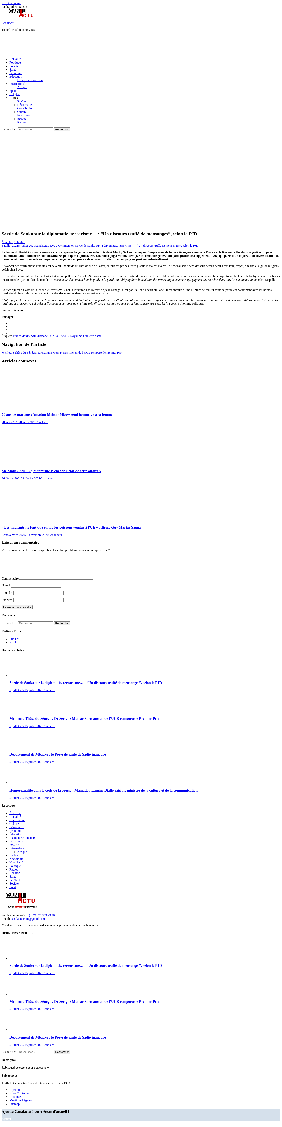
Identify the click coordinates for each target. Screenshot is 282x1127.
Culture (22, 111)
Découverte (24, 104)
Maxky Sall (28, 336)
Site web (7, 604)
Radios (21, 122)
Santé (12, 69)
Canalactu (8, 23)
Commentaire (10, 583)
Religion (14, 94)
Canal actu (55, 535)
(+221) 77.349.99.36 (42, 920)
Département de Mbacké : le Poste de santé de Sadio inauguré (57, 759)
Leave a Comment (123, 245)
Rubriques (8, 1072)
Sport (12, 90)
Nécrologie (16, 863)
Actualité (15, 59)
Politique (15, 62)
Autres (13, 97)
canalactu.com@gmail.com (28, 923)
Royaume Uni (79, 336)
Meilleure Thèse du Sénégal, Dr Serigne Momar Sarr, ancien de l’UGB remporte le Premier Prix (62, 352)
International (17, 83)
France (17, 336)
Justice (13, 860)
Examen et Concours (30, 80)
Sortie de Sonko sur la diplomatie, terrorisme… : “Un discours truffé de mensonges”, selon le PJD (85, 687)
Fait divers (24, 115)
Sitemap (14, 1108)
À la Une (7, 242)
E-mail (7, 597)
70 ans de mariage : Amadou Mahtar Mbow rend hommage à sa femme (57, 414)
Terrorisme (94, 336)
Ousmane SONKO (47, 336)
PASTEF (64, 336)
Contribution (25, 108)
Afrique (22, 87)
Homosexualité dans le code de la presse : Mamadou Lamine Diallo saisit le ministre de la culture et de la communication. (104, 795)
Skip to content (11, 3)
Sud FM (14, 643)
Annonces (15, 1101)
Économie (15, 73)
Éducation (15, 76)
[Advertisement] (73, 44)
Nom (6, 590)
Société (14, 66)
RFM (12, 647)
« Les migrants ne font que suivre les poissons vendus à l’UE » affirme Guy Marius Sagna (71, 527)
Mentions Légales (20, 1105)
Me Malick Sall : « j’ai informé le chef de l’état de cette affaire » (51, 471)
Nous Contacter (19, 1098)
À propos (15, 1094)
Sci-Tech (22, 101)
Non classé (16, 867)
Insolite (22, 119)
